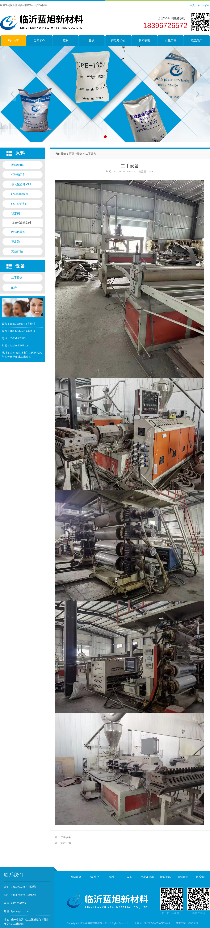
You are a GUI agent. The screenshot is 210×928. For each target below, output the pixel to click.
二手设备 (91, 153)
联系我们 (201, 877)
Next (198, 94)
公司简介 (93, 877)
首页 (71, 153)
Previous (12, 94)
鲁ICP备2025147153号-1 (157, 923)
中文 (192, 5)
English (206, 5)
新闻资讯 (165, 877)
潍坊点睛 (193, 923)
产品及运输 (147, 877)
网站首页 (75, 877)
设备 (79, 153)
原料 (111, 877)
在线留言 (183, 877)
